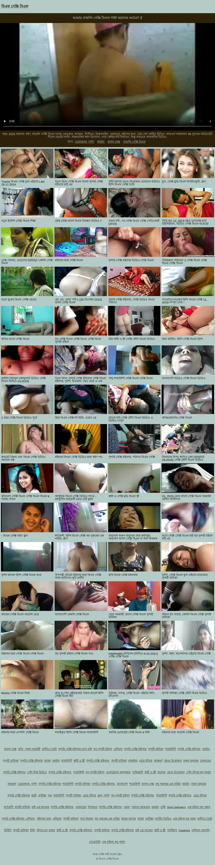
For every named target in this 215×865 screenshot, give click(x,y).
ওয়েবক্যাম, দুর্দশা (84, 141)
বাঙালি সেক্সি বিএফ (134, 141)
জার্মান (101, 141)
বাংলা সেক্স (114, 141)
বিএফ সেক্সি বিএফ (14, 6)
